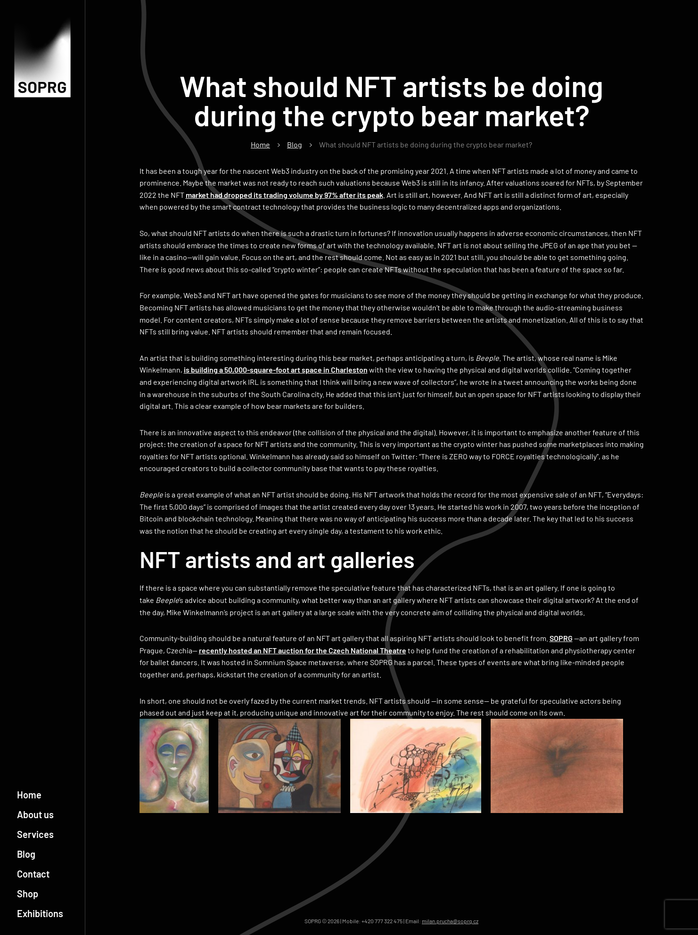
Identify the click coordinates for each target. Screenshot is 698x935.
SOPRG (561, 638)
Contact (33, 873)
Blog (26, 854)
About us (35, 814)
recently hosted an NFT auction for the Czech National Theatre (302, 650)
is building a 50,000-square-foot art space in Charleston (276, 369)
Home (29, 794)
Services (35, 834)
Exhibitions (40, 913)
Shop (27, 893)
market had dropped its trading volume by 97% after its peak (284, 194)
